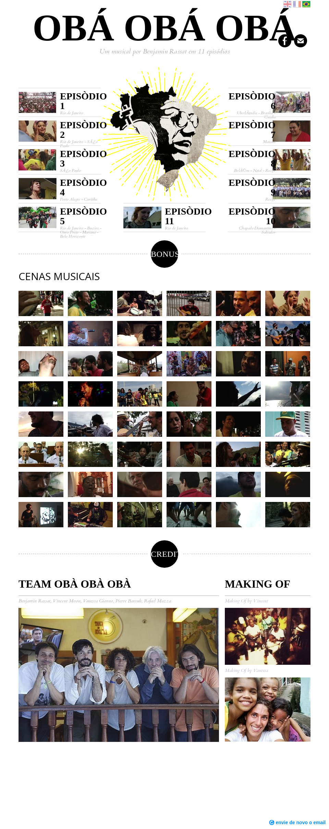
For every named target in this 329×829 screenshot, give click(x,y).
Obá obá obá (164, 28)
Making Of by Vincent (246, 601)
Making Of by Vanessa (246, 670)
